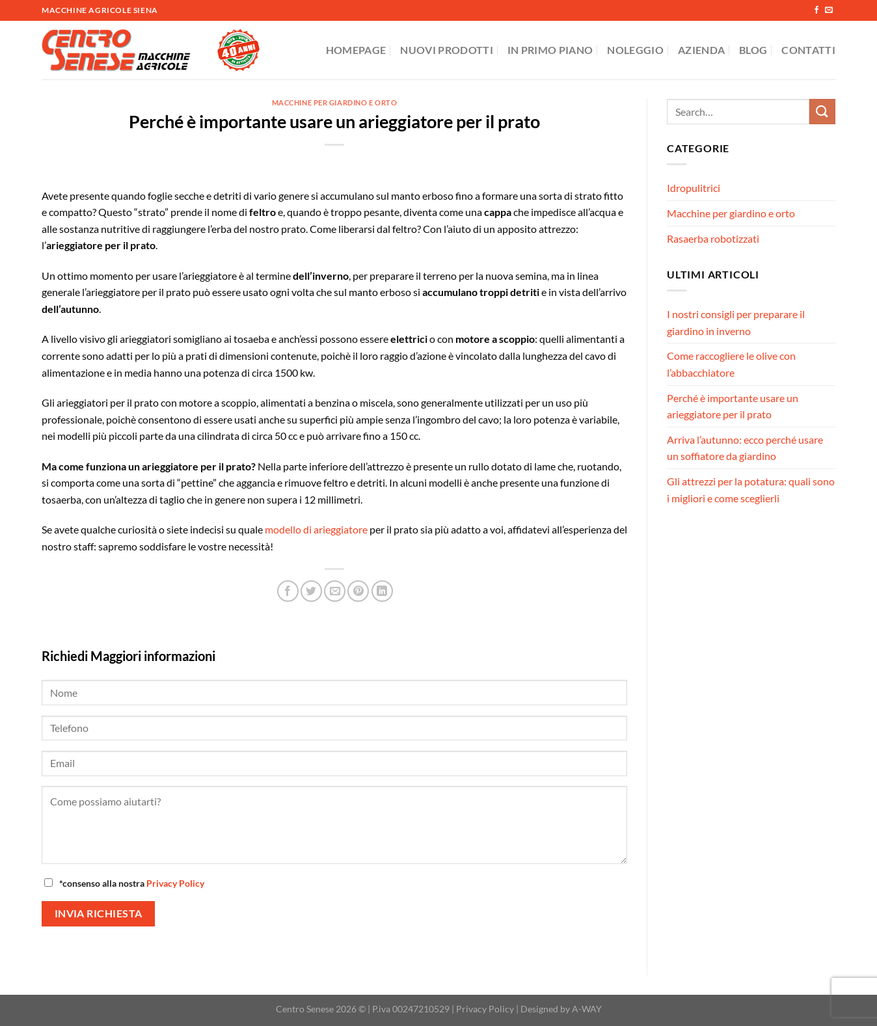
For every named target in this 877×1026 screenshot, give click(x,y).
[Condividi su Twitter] (311, 591)
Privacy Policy (175, 883)
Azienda (701, 50)
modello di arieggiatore (316, 529)
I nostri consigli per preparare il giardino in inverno (736, 322)
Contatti (808, 50)
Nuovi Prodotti (446, 50)
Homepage (356, 50)
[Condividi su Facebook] (288, 591)
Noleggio (635, 50)
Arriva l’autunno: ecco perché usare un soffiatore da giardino (745, 448)
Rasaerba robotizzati (713, 238)
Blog (753, 50)
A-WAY (587, 1008)
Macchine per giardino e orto (335, 102)
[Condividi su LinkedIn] (382, 591)
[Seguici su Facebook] (816, 10)
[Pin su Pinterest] (358, 591)
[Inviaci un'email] (829, 10)
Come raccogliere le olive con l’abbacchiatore (731, 364)
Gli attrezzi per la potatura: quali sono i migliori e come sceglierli (751, 489)
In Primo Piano (550, 50)
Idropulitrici (693, 188)
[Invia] (822, 111)
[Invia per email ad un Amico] (334, 591)
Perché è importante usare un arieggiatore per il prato (732, 406)
